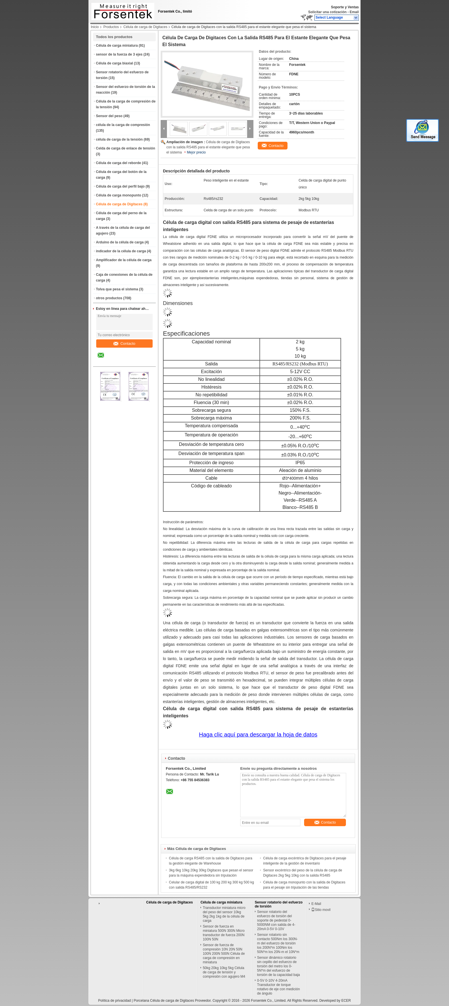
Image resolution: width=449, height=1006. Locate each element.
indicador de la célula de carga (121, 251)
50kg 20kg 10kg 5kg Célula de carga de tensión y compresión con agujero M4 (224, 972)
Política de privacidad (114, 1001)
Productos (111, 27)
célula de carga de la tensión (119, 139)
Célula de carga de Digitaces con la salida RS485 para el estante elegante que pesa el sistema (208, 147)
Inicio (95, 27)
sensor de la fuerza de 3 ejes (119, 54)
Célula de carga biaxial (114, 63)
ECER (346, 1001)
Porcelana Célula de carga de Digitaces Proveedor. (173, 1001)
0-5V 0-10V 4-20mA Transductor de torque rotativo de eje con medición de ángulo (278, 987)
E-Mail (316, 904)
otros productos (109, 298)
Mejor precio (196, 152)
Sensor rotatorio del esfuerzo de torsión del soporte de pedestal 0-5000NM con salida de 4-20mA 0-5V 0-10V (276, 920)
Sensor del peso (109, 116)
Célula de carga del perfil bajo (120, 186)
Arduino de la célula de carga (120, 242)
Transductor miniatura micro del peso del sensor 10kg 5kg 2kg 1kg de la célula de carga (224, 914)
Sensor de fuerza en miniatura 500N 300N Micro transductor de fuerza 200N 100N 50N (224, 932)
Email (354, 12)
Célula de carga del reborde (118, 163)
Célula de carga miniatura (117, 46)
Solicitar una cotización (327, 12)
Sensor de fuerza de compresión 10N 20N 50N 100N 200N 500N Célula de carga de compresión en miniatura (224, 953)
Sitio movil (320, 910)
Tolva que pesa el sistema (117, 289)
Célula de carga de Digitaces (145, 27)
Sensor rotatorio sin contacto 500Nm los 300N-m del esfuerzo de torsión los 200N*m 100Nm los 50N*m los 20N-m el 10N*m (278, 943)
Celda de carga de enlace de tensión (125, 148)
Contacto (124, 343)
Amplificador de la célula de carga (123, 260)
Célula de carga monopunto (118, 195)
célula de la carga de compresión (123, 125)
